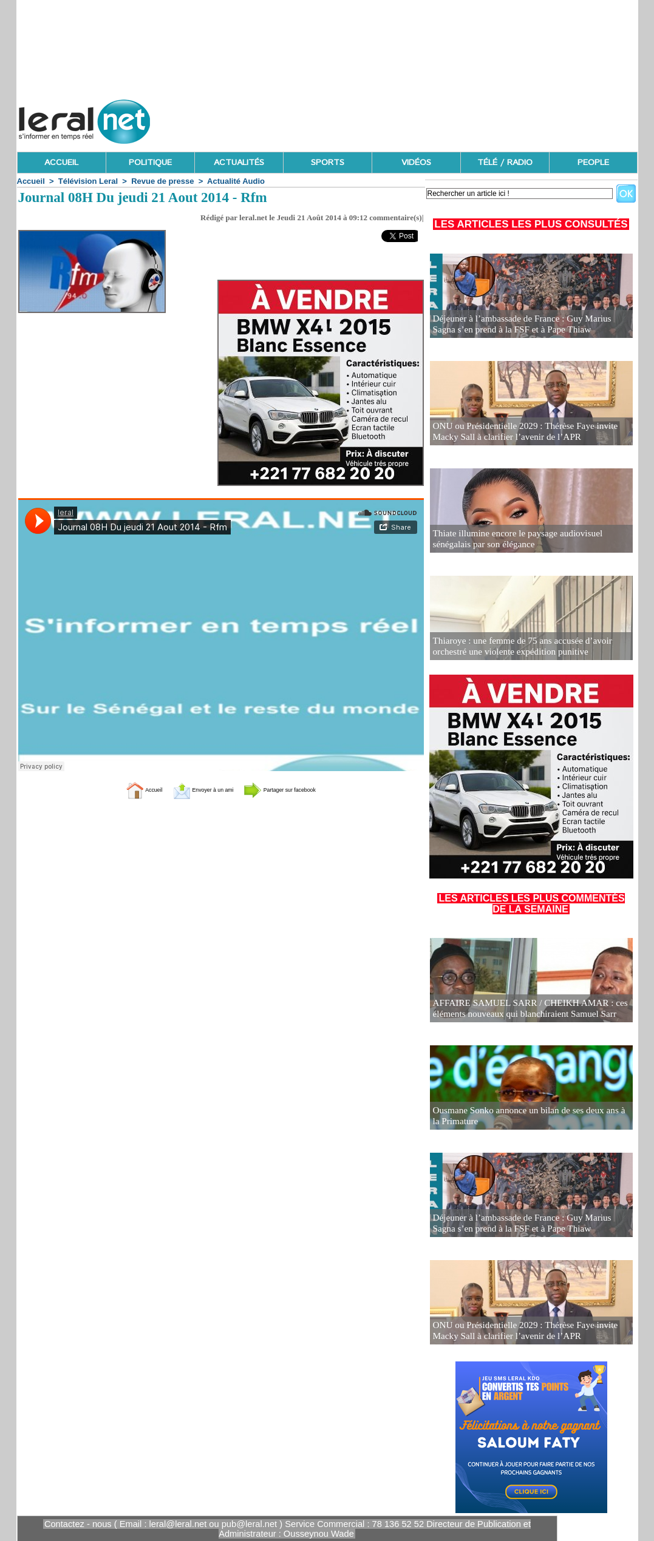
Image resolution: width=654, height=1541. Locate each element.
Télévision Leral (88, 181)
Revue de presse (162, 181)
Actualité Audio (236, 181)
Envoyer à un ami (190, 789)
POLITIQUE (150, 163)
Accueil (31, 181)
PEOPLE (593, 163)
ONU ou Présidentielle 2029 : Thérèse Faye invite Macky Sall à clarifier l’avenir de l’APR (530, 432)
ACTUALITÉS (239, 163)
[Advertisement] (417, 118)
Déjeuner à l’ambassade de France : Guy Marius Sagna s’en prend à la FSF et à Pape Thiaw (526, 324)
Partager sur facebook (302, 789)
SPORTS (327, 163)
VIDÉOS (416, 163)
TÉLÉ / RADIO (505, 163)
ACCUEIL (61, 163)
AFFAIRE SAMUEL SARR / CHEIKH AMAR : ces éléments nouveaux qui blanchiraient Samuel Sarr (522, 1009)
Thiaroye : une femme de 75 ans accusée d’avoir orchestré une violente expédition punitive (515, 647)
